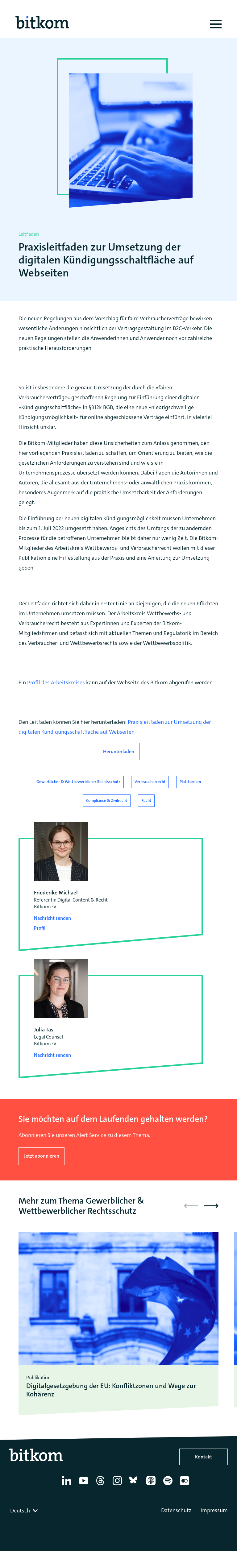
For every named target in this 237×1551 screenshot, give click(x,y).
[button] (211, 1206)
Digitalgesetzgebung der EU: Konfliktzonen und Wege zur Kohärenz (111, 1390)
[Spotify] (169, 1485)
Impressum (214, 1510)
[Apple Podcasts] (152, 1485)
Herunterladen (118, 751)
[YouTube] (84, 1485)
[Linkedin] (67, 1485)
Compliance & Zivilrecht (106, 800)
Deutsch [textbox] (20, 1510)
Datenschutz (176, 1510)
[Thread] (101, 1485)
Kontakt (203, 1457)
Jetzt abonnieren (41, 1156)
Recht (146, 800)
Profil (39, 928)
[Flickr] (185, 1485)
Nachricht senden (52, 918)
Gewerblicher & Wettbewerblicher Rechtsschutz (78, 781)
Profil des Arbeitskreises (56, 682)
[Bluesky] (135, 1485)
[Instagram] (118, 1485)
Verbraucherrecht (150, 781)
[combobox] (24, 1510)
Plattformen (190, 781)
